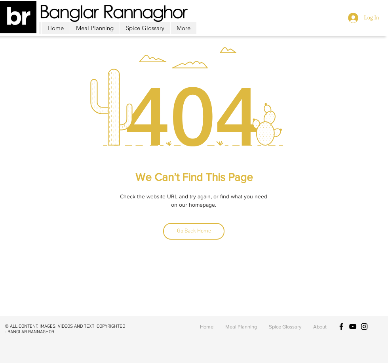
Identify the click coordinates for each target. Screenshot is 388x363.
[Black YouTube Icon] (352, 326)
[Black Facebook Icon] (341, 326)
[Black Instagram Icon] (364, 326)
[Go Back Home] (193, 231)
